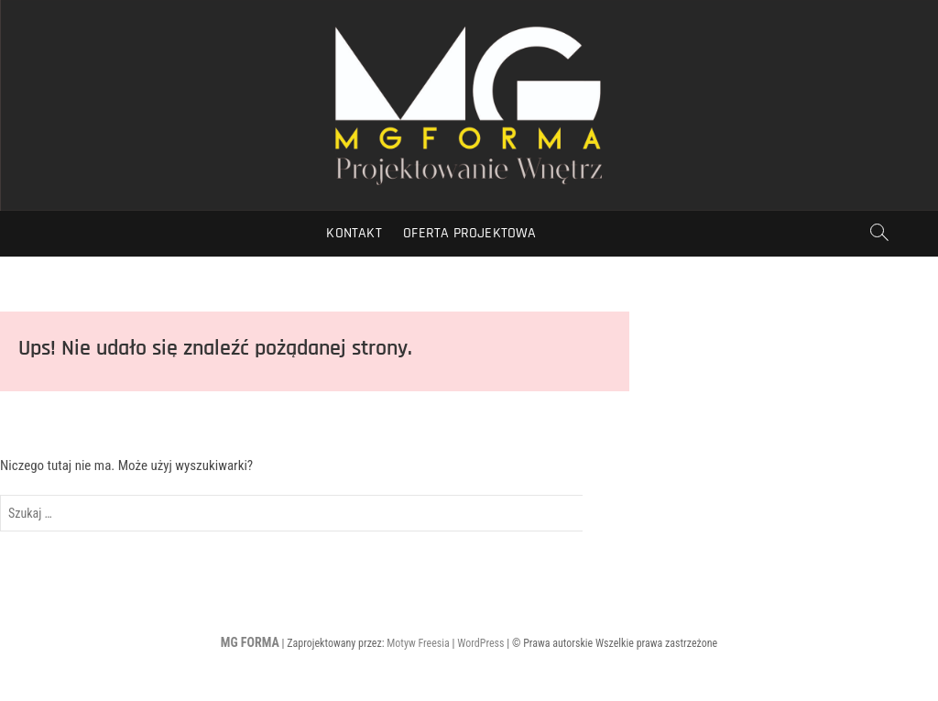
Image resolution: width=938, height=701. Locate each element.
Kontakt (353, 233)
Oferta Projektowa (469, 233)
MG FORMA (250, 642)
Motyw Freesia (418, 643)
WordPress (480, 643)
